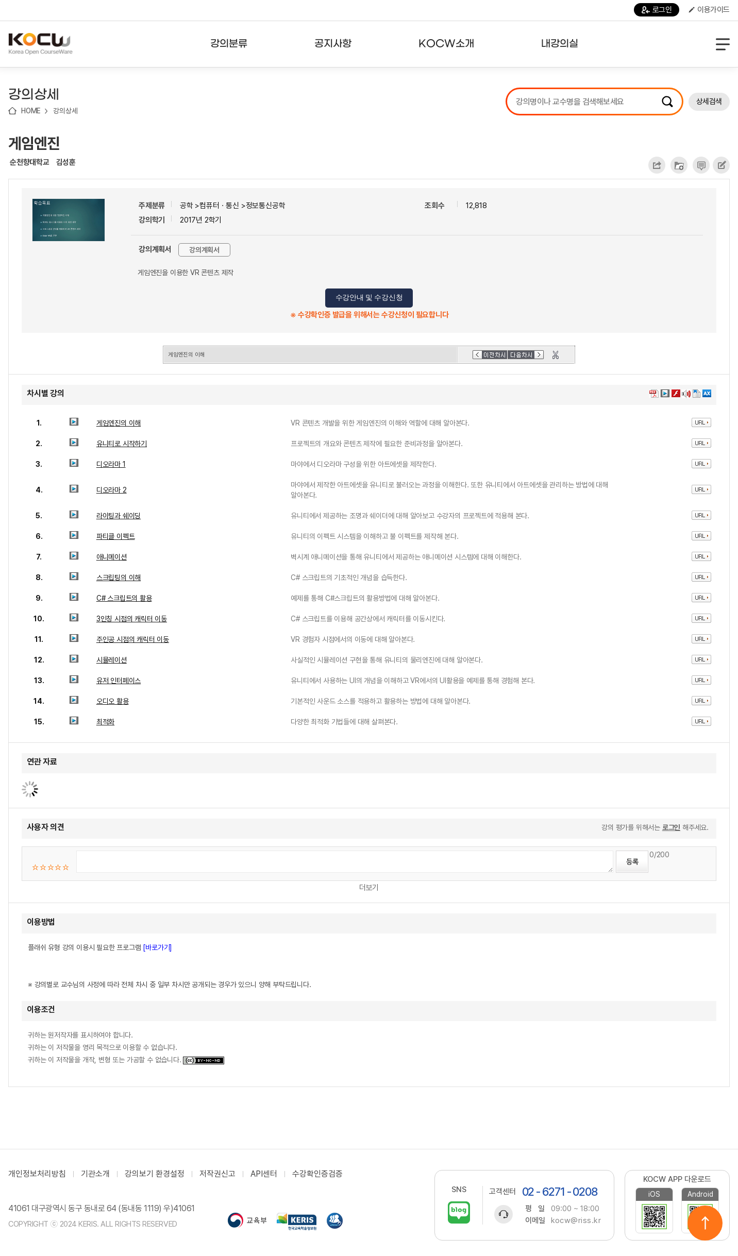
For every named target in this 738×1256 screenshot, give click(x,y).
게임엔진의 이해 (118, 423)
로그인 (657, 9)
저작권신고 (217, 1174)
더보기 (369, 887)
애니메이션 (111, 557)
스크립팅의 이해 (118, 577)
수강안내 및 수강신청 (369, 297)
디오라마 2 (111, 490)
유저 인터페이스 (118, 680)
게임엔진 (34, 143)
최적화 (105, 722)
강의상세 (65, 111)
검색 (667, 101)
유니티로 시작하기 (121, 443)
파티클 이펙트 (115, 536)
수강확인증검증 (317, 1174)
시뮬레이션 (111, 660)
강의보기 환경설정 (154, 1174)
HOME (31, 110)
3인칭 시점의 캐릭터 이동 (131, 619)
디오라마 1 (111, 464)
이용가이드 (709, 9)
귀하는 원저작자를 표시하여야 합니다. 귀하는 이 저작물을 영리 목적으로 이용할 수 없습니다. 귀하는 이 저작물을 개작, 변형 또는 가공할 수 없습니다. (126, 1047)
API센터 (263, 1174)
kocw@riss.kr (576, 1220)
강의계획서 (204, 250)
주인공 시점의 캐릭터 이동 (132, 639)
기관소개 (95, 1174)
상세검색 (709, 101)
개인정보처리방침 (37, 1174)
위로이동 (705, 1223)
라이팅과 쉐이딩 (118, 516)
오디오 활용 (112, 701)
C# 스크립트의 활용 (124, 598)
